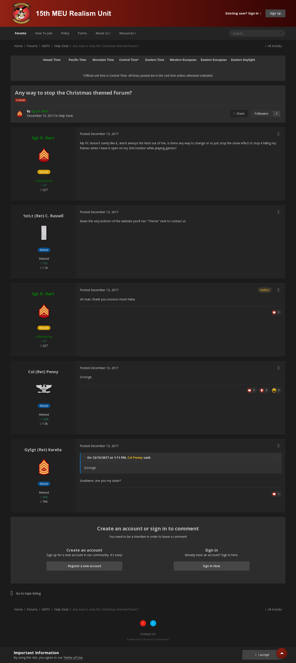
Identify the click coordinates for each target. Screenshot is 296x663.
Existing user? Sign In (243, 13)
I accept (262, 655)
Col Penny (135, 457)
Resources (127, 33)
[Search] (242, 33)
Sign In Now (211, 566)
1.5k (44, 424)
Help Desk (66, 116)
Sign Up (275, 13)
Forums (20, 35)
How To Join (43, 33)
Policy (65, 33)
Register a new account (84, 566)
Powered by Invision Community (148, 639)
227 (44, 190)
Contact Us (148, 634)
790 (44, 502)
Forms (82, 33)
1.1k (44, 268)
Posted (99, 134)
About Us (103, 33)
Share (239, 113)
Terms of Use (73, 657)
